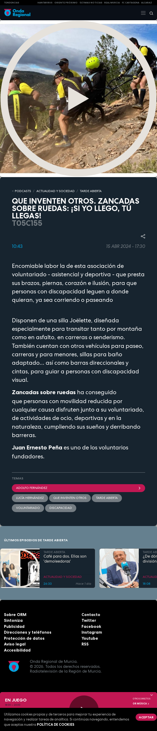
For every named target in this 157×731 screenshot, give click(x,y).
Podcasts (23, 191)
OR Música (141, 703)
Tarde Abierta (107, 498)
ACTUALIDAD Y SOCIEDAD (55, 191)
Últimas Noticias (91, 2)
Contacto (91, 614)
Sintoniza (13, 620)
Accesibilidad (17, 650)
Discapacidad (60, 508)
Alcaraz (146, 2)
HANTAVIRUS (45, 2)
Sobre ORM (15, 614)
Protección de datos (24, 638)
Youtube (90, 638)
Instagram (92, 632)
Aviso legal (15, 644)
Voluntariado (28, 508)
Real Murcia (112, 2)
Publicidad (14, 626)
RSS (85, 644)
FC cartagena (130, 2)
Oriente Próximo (66, 2)
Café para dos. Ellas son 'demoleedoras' (65, 559)
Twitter (89, 620)
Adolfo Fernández (78, 488)
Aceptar (146, 717)
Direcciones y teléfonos (27, 632)
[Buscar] (149, 13)
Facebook (91, 626)
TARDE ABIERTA (91, 191)
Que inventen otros (70, 498)
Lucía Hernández (30, 498)
